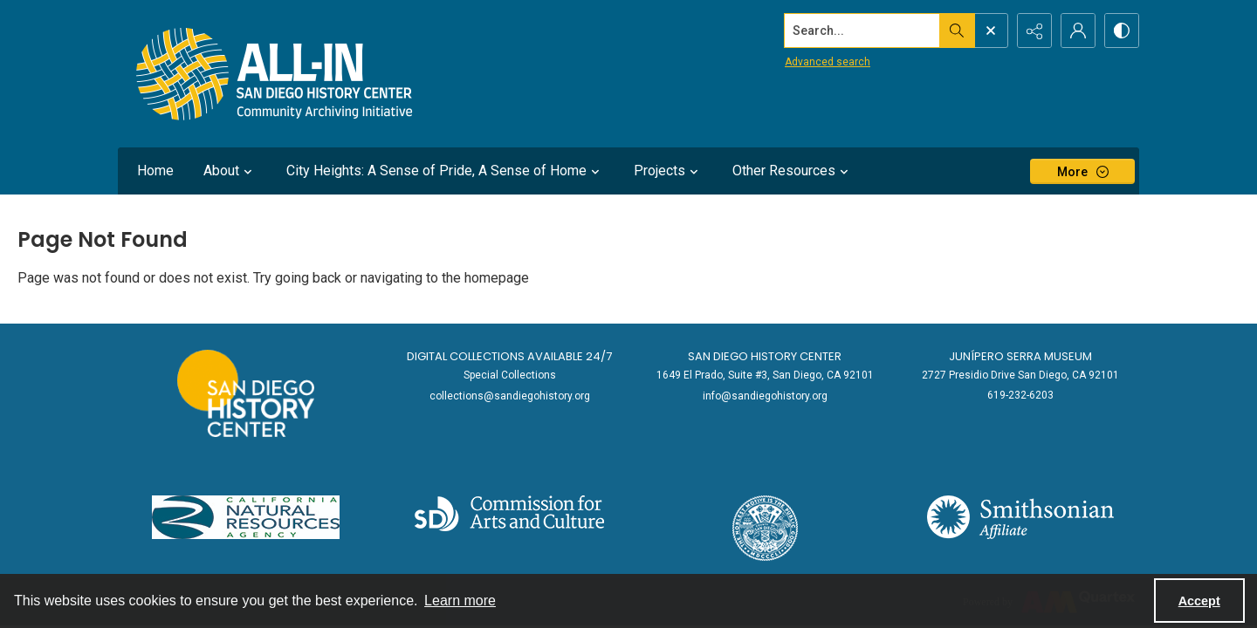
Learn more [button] (460, 600)
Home (155, 170)
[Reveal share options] (1034, 30)
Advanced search (827, 62)
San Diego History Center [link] (764, 356)
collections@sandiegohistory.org (509, 396)
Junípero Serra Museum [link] (1020, 356)
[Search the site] (862, 30)
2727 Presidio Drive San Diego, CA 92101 (1020, 375)
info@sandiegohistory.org (765, 396)
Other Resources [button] (792, 170)
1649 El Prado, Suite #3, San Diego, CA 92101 (765, 375)
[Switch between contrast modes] (1121, 30)
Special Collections (510, 375)
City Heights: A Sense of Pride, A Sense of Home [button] (445, 170)
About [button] (230, 170)
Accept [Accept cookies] (1199, 601)
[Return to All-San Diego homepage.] (274, 73)
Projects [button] (668, 170)
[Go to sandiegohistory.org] (245, 393)
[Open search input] (990, 30)
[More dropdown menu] (1082, 171)
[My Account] (1078, 30)
